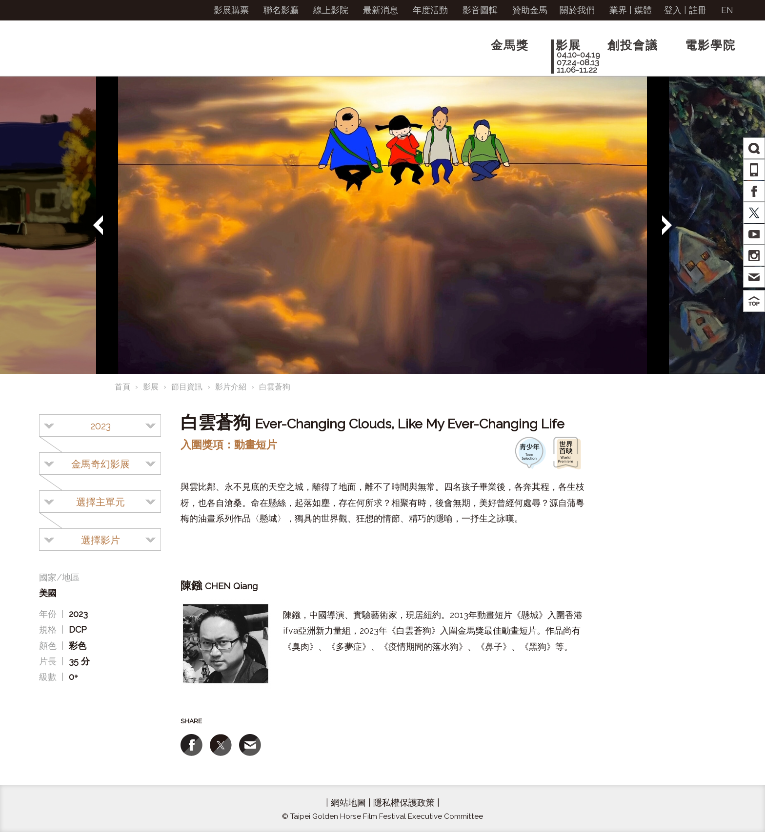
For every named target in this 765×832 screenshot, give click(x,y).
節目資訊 (186, 386)
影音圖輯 (480, 10)
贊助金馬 (529, 10)
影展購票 (231, 10)
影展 (151, 386)
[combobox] (100, 425)
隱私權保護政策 (404, 802)
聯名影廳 (281, 10)
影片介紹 (230, 386)
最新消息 (380, 10)
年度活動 (430, 10)
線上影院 (330, 10)
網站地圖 (348, 802)
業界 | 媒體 (630, 10)
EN (727, 10)
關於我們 (577, 10)
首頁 (122, 386)
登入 (673, 10)
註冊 (697, 10)
